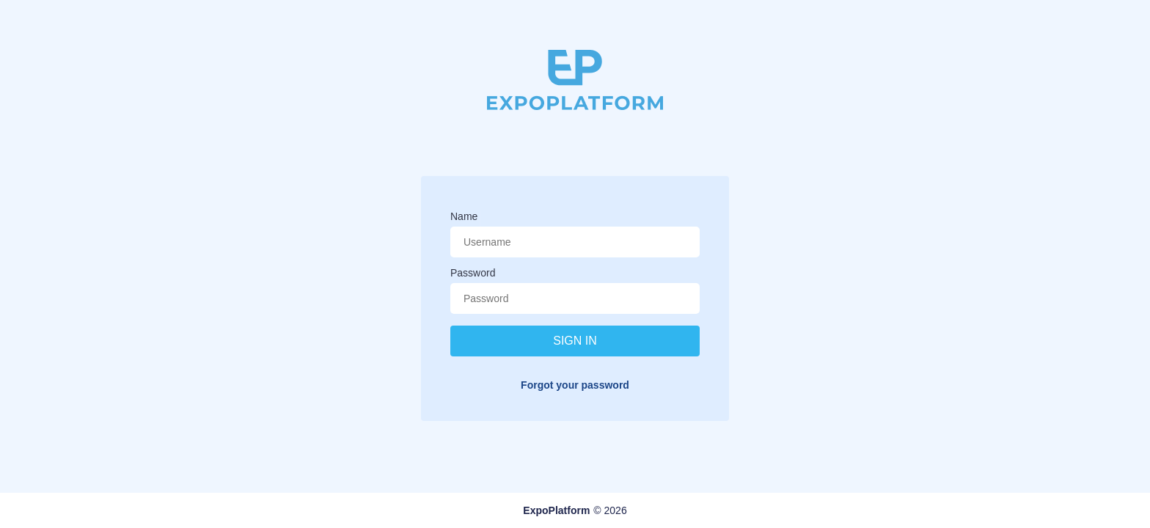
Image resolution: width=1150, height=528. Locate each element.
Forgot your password (575, 385)
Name (463, 216)
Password (472, 273)
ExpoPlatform (556, 510)
